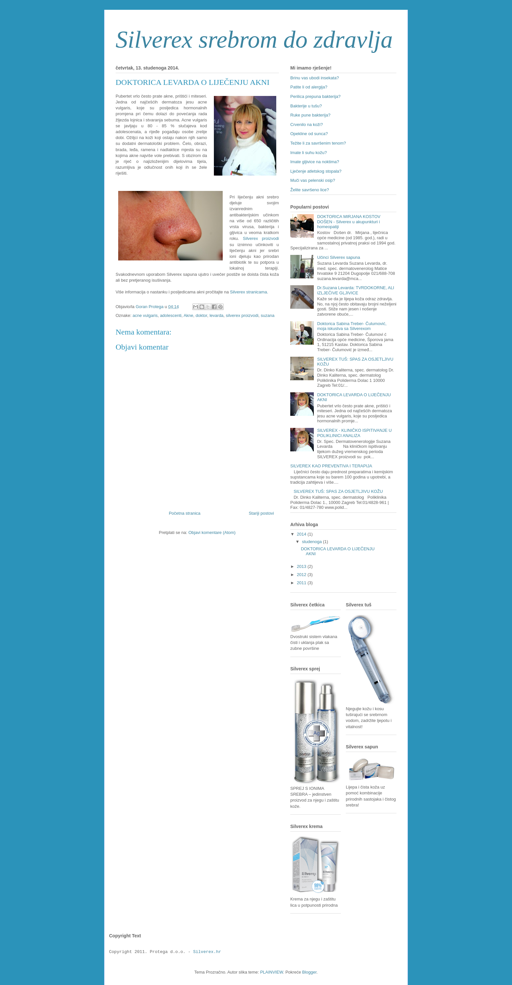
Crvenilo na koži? (306, 124)
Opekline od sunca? (309, 133)
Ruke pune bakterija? (310, 115)
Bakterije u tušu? (306, 105)
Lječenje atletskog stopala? (316, 171)
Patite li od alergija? (308, 87)
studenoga (312, 541)
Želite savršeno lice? (309, 189)
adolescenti (171, 315)
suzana (268, 315)
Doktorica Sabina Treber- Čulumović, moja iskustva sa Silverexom (351, 326)
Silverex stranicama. (249, 291)
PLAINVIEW (271, 972)
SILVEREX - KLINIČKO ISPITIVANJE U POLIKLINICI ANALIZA (354, 433)
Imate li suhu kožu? (308, 152)
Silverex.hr (207, 952)
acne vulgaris (145, 315)
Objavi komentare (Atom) (212, 532)
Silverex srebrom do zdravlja (254, 39)
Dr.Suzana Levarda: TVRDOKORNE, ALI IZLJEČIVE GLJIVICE (355, 290)
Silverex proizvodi (261, 238)
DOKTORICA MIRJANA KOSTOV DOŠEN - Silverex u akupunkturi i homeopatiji (348, 221)
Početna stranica (184, 513)
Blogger (309, 972)
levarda (217, 315)
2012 (302, 574)
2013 (302, 566)
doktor (201, 315)
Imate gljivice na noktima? (314, 161)
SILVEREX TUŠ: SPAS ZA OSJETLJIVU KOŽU (338, 491)
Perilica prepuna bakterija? (315, 96)
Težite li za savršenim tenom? (318, 143)
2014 (302, 534)
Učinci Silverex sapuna (338, 257)
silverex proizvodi (242, 315)
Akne (188, 315)
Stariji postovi (261, 513)
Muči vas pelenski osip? (312, 180)
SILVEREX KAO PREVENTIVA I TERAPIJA (331, 465)
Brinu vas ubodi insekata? (314, 77)
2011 (302, 582)
